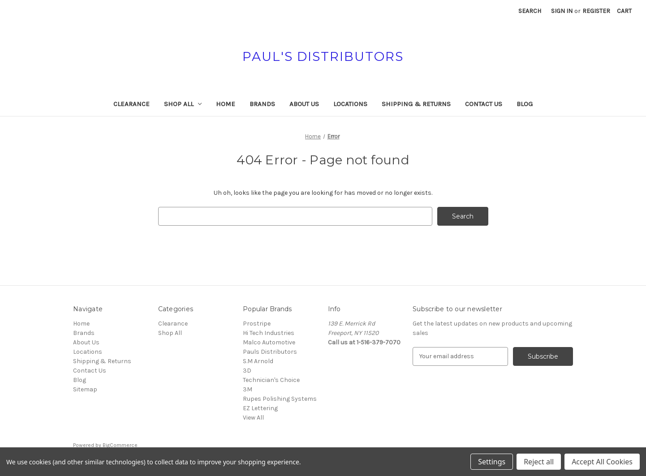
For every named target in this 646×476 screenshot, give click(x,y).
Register (596, 11)
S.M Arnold (258, 361)
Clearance (131, 104)
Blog (525, 104)
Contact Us (483, 104)
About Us (304, 104)
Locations (350, 104)
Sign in (562, 11)
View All (253, 417)
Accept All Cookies (602, 462)
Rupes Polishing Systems (280, 399)
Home (225, 104)
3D (247, 370)
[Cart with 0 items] (624, 11)
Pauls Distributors (270, 352)
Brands (262, 104)
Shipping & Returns (416, 104)
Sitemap (85, 389)
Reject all (539, 462)
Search (529, 11)
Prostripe (257, 323)
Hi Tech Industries (268, 333)
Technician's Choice (271, 380)
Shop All (183, 104)
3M (247, 389)
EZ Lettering (260, 408)
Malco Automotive (269, 342)
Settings (491, 462)
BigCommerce (120, 445)
